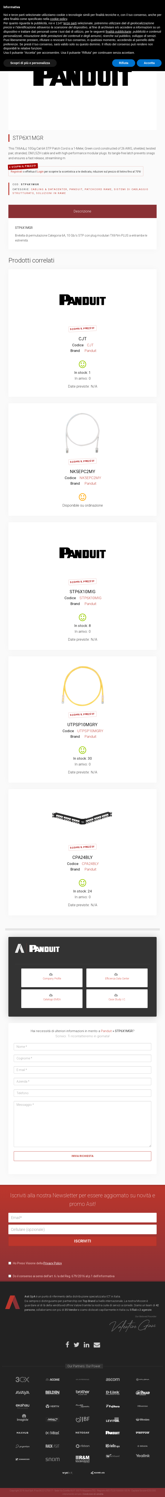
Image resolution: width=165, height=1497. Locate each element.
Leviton (113, 1419)
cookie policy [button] (58, 1445)
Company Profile (51, 976)
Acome (53, 1379)
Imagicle (22, 1419)
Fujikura (113, 1406)
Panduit (75, 189)
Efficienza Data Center (117, 976)
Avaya (22, 1392)
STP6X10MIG (82, 591)
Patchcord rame (98, 189)
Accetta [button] (149, 1488)
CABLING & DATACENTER (49, 189)
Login (40, 171)
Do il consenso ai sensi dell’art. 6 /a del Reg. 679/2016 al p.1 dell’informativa (61, 1276)
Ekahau (22, 1406)
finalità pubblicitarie (118, 1457)
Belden (53, 1392)
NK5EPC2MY (82, 471)
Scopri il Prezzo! (23, 166)
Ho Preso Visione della (35, 1263)
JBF (83, 1419)
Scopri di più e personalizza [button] (30, 1488)
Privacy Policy (52, 1263)
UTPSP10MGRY (82, 724)
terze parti (70, 1449)
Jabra (53, 1419)
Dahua (143, 1392)
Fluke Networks (83, 1406)
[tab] (82, 211)
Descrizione (82, 211)
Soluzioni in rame (51, 193)
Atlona (143, 1379)
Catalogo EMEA (51, 997)
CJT (83, 338)
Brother (83, 1392)
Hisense (143, 1406)
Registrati (16, 171)
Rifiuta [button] (123, 1488)
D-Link (113, 1392)
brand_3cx (22, 1379)
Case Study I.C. (117, 997)
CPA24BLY (82, 857)
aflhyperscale (83, 1379)
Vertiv (53, 1406)
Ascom (113, 1379)
